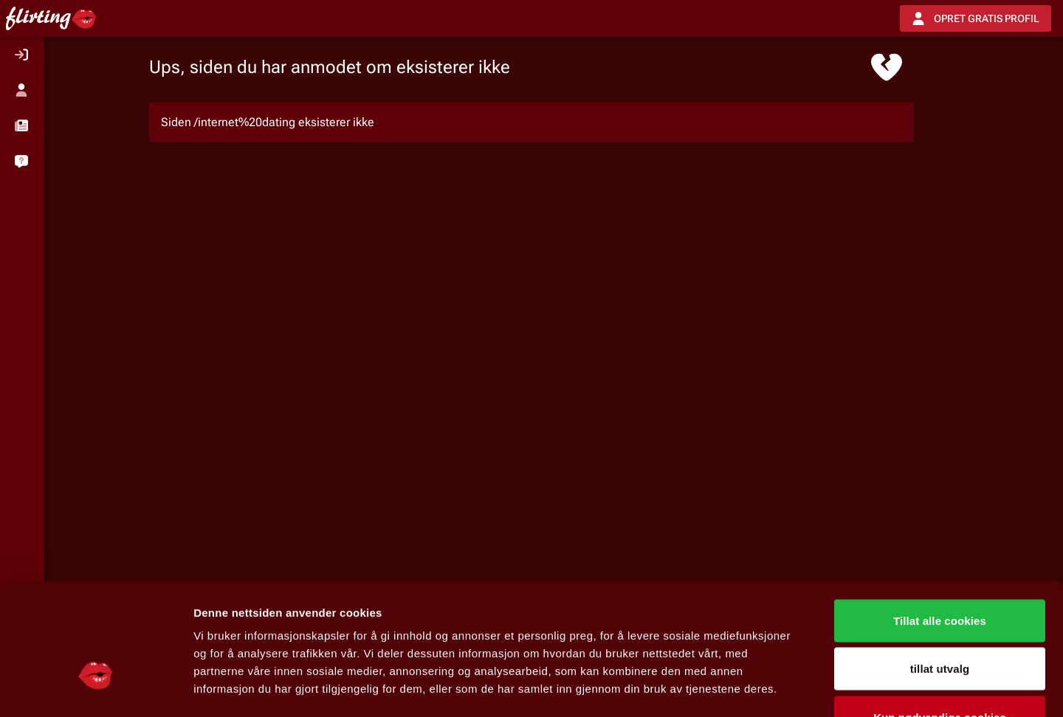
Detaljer (786, 688)
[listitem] (22, 54)
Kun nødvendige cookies (939, 620)
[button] (22, 125)
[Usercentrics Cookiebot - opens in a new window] (95, 688)
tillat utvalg (939, 572)
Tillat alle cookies (939, 523)
